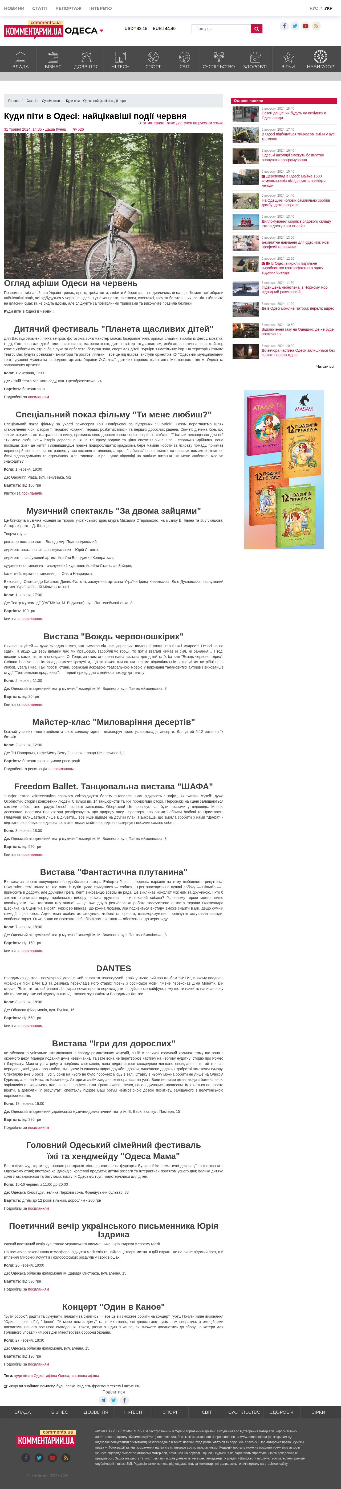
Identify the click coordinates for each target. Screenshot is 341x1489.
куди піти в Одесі (28, 1376)
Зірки (288, 59)
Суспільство (219, 59)
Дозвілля (86, 59)
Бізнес (52, 59)
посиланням (38, 397)
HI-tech (120, 59)
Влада (20, 59)
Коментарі (39, 1475)
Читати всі (325, 366)
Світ (184, 59)
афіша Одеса (57, 1376)
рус (314, 8)
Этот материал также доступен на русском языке (180, 123)
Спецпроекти (281, 8)
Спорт (153, 59)
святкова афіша (85, 1376)
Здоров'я (255, 59)
